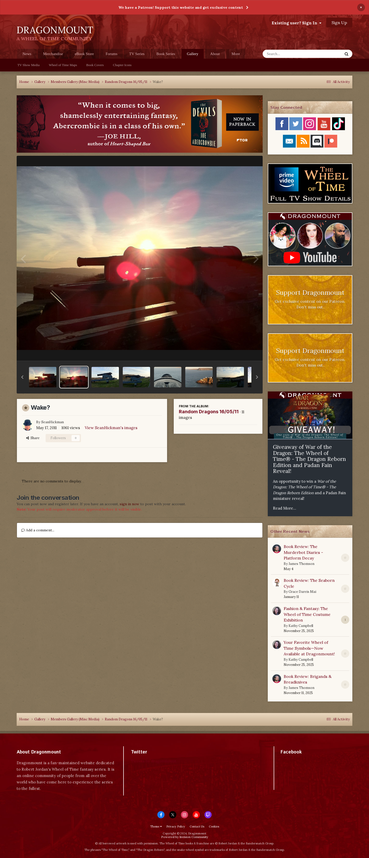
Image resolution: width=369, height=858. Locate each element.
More (236, 54)
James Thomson (301, 564)
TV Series (137, 54)
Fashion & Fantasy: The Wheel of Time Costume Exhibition (307, 614)
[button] (22, 377)
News (27, 54)
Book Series (165, 54)
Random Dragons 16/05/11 (209, 411)
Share (32, 438)
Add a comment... (37, 530)
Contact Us (197, 826)
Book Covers (95, 65)
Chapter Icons (122, 65)
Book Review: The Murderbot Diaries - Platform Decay (303, 552)
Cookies (214, 826)
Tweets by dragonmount (153, 761)
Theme (156, 826)
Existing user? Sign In (296, 22)
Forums (111, 54)
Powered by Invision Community (184, 837)
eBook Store (84, 54)
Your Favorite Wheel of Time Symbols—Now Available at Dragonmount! (309, 648)
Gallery (192, 55)
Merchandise (53, 54)
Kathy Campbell (301, 626)
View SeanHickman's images (111, 427)
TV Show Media (28, 65)
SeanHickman (52, 422)
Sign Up (339, 22)
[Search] (289, 54)
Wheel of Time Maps (63, 65)
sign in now (129, 504)
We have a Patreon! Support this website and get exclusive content (180, 7)
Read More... (284, 508)
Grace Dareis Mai (302, 592)
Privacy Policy (175, 826)
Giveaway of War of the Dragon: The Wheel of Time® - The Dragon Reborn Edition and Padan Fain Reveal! (309, 458)
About (215, 54)
